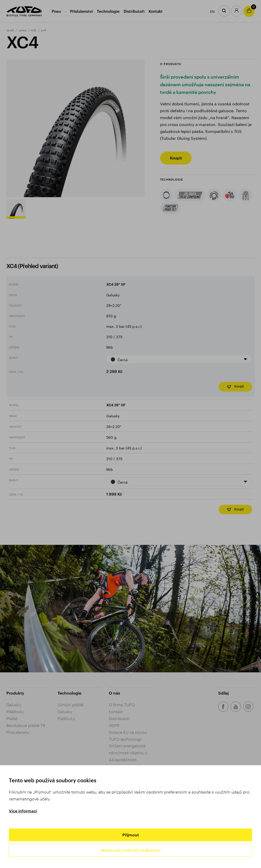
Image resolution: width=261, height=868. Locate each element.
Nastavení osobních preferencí (130, 850)
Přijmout (130, 834)
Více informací (23, 810)
